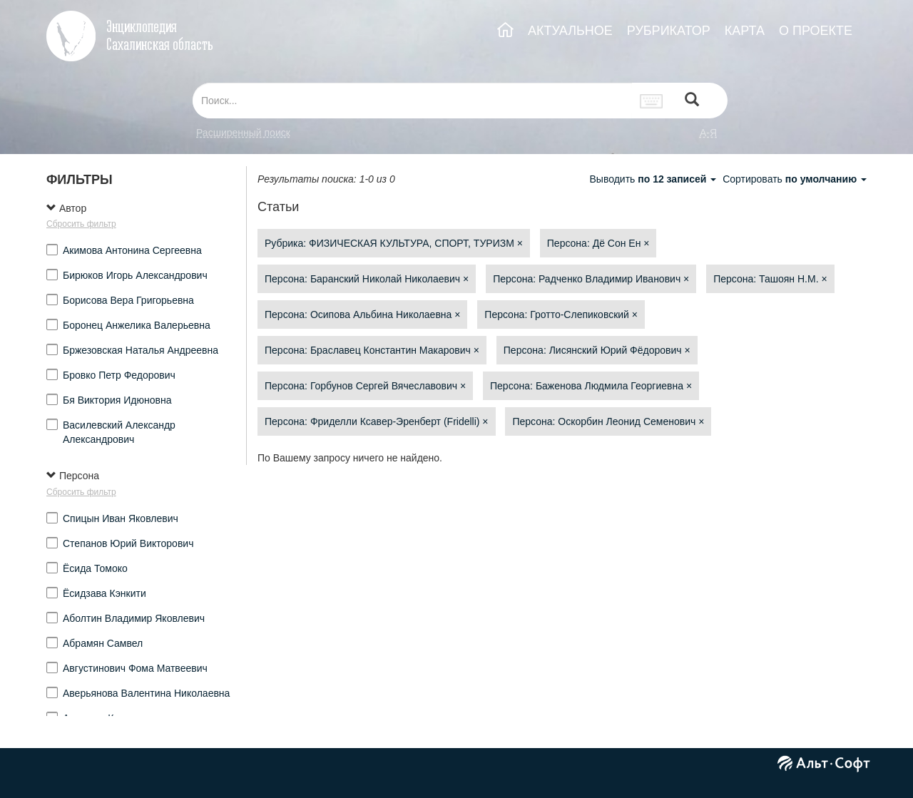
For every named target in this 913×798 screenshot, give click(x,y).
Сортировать (795, 179)
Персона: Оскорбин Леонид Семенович (608, 421)
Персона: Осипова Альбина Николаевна (362, 314)
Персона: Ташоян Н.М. (770, 279)
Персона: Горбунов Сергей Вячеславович (365, 386)
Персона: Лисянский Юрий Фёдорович (597, 350)
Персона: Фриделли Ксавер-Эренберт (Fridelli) (377, 421)
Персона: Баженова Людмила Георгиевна (591, 386)
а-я (708, 132)
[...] (412, 100)
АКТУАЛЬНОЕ (570, 31)
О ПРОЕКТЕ (815, 31)
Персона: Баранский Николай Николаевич (367, 279)
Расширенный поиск (243, 132)
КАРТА (745, 31)
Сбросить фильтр (81, 224)
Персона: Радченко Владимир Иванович (591, 279)
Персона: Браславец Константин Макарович (372, 350)
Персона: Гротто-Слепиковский (561, 314)
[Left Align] (691, 100)
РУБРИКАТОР (668, 31)
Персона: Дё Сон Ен (598, 243)
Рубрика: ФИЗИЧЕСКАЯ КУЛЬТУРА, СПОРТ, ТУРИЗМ (394, 243)
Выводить (654, 179)
